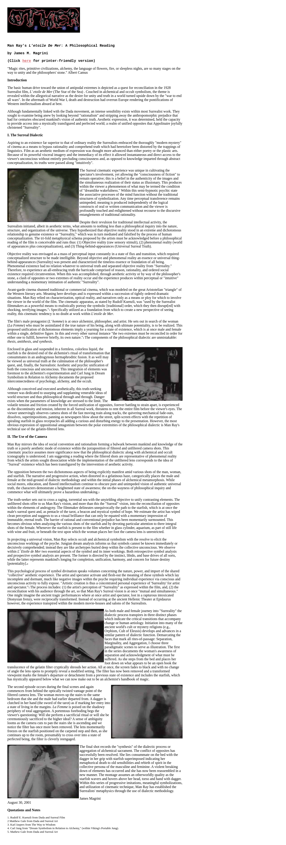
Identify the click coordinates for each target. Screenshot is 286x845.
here (26, 61)
